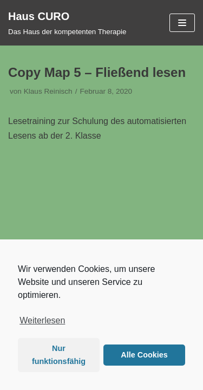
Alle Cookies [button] (144, 354)
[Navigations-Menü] (182, 23)
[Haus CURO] (67, 23)
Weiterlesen (42, 320)
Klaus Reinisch (48, 91)
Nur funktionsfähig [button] (59, 355)
